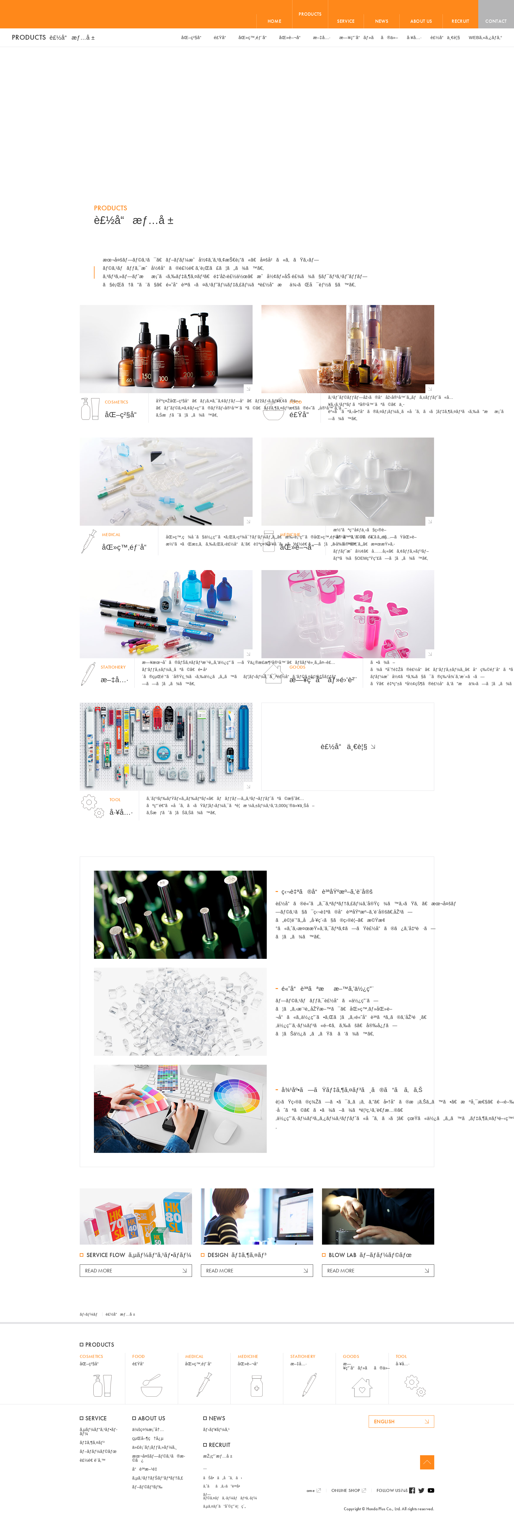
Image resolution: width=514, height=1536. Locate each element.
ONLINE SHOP (345, 1490)
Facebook (412, 1490)
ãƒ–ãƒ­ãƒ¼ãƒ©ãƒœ (98, 1451)
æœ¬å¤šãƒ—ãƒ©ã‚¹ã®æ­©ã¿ (158, 1458)
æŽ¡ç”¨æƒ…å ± (217, 1456)
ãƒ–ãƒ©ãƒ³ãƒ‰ (147, 1487)
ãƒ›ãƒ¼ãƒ (89, 1314)
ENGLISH (384, 1421)
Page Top (427, 1462)
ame (311, 1490)
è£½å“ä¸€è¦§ (344, 747)
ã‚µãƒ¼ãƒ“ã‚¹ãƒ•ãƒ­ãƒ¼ (98, 1431)
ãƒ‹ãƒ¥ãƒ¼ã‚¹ (216, 1429)
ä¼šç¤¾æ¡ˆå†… (148, 1429)
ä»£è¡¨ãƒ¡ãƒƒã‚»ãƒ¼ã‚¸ (154, 1447)
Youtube (431, 1490)
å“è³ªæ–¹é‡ (146, 1469)
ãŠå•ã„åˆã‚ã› (222, 1478)
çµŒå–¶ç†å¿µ (148, 1438)
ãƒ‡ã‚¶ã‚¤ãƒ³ (92, 1442)
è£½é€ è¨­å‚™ (92, 1460)
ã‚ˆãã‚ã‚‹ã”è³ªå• (223, 1486)
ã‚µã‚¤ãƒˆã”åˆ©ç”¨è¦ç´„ (224, 1506)
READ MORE (98, 1270)
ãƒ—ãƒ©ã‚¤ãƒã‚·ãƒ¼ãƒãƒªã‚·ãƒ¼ (230, 1496)
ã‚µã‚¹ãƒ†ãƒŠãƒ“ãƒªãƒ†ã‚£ (157, 1478)
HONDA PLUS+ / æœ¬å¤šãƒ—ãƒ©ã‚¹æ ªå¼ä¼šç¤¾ (48, 14)
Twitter (421, 1490)
